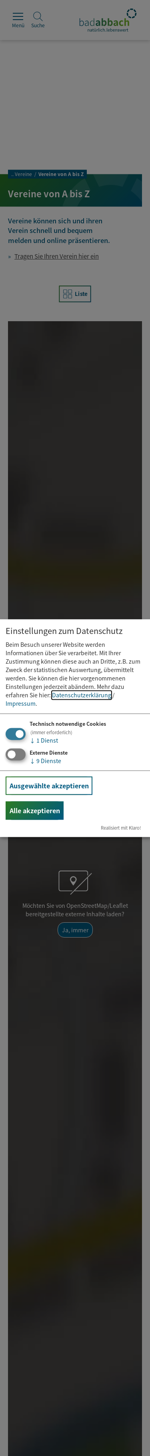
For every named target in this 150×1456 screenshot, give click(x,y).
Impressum (21, 704)
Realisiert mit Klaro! (121, 827)
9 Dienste (45, 761)
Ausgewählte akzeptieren (49, 785)
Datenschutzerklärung (81, 695)
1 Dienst (44, 741)
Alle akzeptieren (35, 810)
